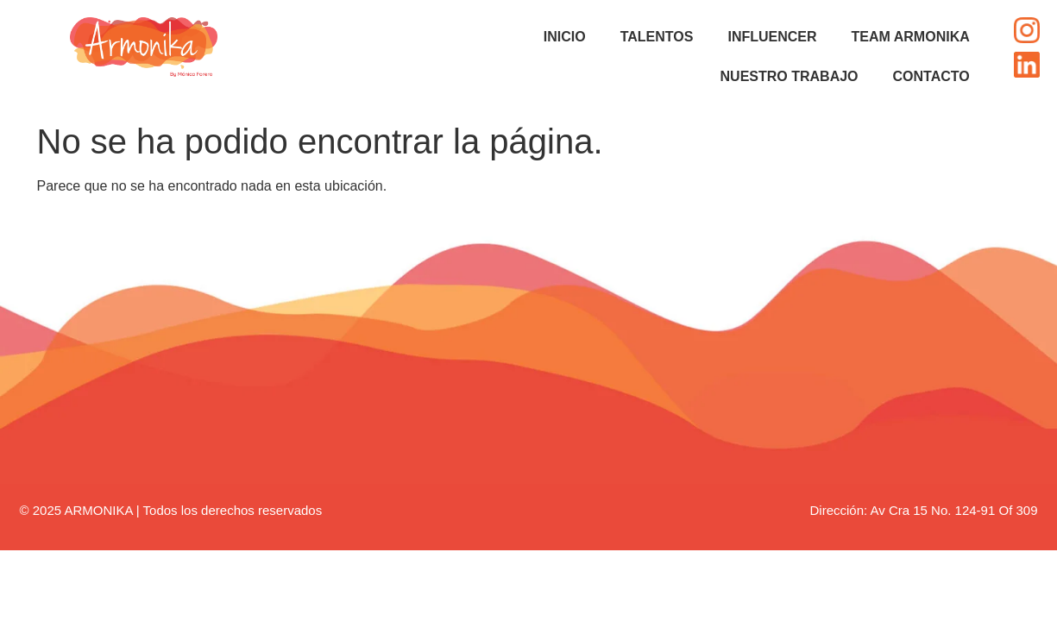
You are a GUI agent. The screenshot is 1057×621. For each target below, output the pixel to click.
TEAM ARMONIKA (911, 36)
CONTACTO (931, 76)
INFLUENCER (771, 36)
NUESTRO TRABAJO (789, 76)
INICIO (565, 36)
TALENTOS (657, 36)
